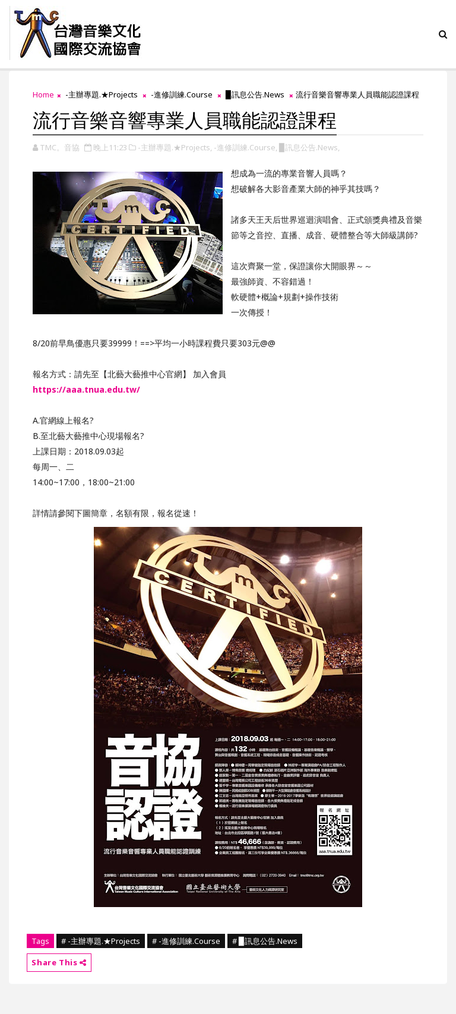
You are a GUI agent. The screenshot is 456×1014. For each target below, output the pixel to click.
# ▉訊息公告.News (264, 941)
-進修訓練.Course (182, 94)
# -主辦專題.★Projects (100, 941)
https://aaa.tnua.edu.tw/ (86, 389)
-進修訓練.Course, (245, 147)
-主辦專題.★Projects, (175, 147)
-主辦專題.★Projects (101, 94)
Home (43, 94)
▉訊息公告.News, (309, 147)
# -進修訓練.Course (186, 941)
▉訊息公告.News (255, 94)
